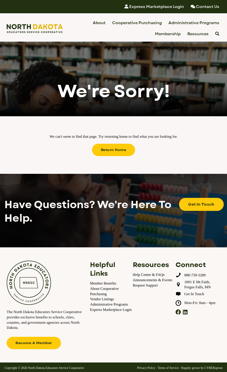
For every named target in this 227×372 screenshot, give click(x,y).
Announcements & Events (152, 280)
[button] (113, 150)
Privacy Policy (146, 368)
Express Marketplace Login (111, 310)
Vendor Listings (102, 299)
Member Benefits (103, 283)
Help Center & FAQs (149, 275)
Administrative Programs (109, 304)
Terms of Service (168, 368)
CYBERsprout (213, 368)
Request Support (145, 285)
